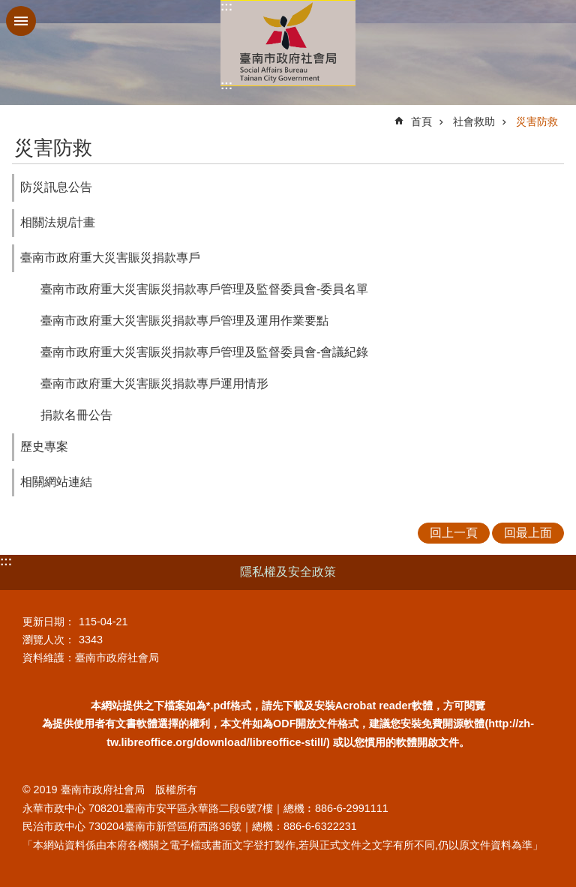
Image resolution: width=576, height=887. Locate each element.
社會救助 (474, 121)
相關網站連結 (56, 481)
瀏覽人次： (48, 640)
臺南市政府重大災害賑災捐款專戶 (110, 257)
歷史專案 (44, 446)
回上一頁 (454, 532)
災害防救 (537, 121)
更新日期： (48, 622)
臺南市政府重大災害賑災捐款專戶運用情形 (154, 383)
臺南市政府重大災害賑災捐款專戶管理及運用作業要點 (184, 320)
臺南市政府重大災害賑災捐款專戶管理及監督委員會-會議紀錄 (204, 352)
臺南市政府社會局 (288, 43)
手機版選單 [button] (21, 21)
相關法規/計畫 (57, 222)
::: (226, 6)
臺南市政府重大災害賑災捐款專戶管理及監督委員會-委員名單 (204, 289)
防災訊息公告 (56, 187)
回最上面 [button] (528, 532)
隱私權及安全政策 (288, 571)
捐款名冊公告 (76, 415)
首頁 (421, 121)
